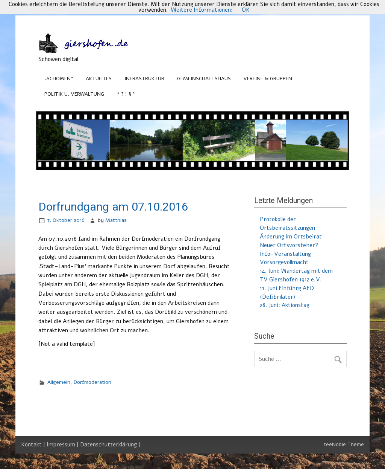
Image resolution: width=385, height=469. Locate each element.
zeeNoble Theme (343, 444)
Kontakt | (34, 444)
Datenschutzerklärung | (110, 444)
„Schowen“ (58, 78)
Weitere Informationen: (202, 10)
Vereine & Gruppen (267, 78)
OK (246, 10)
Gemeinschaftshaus (204, 78)
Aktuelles (99, 78)
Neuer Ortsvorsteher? (289, 245)
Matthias (116, 220)
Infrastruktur (144, 78)
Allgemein (58, 382)
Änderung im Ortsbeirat (291, 236)
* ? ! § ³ (126, 94)
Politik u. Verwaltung (74, 94)
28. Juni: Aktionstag (284, 305)
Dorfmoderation (92, 382)
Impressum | (63, 444)
